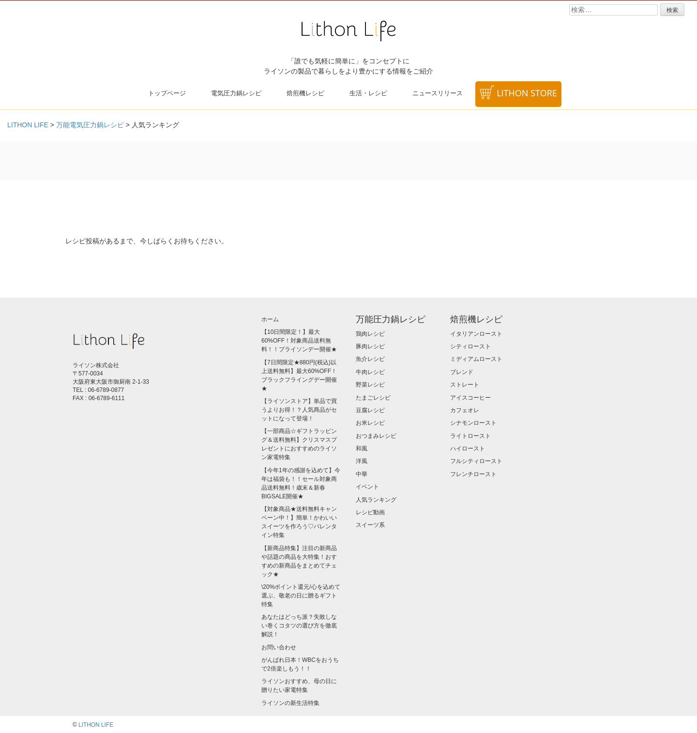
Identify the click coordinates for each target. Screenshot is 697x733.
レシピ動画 (370, 512)
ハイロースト (467, 448)
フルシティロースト (476, 461)
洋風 (361, 461)
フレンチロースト (473, 474)
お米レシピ (370, 422)
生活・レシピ (368, 93)
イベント (367, 486)
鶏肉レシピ (370, 333)
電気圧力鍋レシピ (236, 93)
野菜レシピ (370, 384)
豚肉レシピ (370, 346)
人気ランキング (376, 499)
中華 (361, 474)
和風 (361, 448)
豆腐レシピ (370, 410)
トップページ (167, 93)
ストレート (464, 384)
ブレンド (461, 372)
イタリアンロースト (476, 333)
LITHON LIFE (95, 724)
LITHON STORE (527, 93)
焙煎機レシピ (305, 93)
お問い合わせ (278, 647)
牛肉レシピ (370, 372)
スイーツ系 (370, 525)
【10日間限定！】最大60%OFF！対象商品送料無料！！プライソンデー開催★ (299, 341)
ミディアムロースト (476, 359)
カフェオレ (464, 410)
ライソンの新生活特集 (290, 703)
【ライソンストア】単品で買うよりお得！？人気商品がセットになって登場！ (299, 410)
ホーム (270, 319)
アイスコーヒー (470, 397)
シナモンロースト (473, 422)
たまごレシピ (373, 397)
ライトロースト (470, 436)
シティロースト (470, 346)
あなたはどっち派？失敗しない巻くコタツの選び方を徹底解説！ (299, 625)
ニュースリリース (437, 93)
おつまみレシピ (376, 436)
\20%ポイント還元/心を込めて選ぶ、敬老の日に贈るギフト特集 (300, 595)
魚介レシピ (370, 359)
